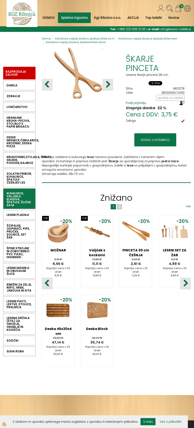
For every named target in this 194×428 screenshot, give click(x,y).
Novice (173, 17)
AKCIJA (133, 17)
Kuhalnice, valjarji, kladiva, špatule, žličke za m (84, 38)
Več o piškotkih (171, 422)
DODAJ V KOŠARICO (155, 140)
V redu (148, 422)
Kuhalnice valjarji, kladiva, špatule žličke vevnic (76, 42)
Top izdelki (153, 17)
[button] (107, 85)
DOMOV (49, 17)
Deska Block (97, 328)
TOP (45, 218)
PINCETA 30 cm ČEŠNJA (135, 253)
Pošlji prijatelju (136, 103)
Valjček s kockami (97, 253)
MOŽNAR (58, 250)
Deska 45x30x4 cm (58, 331)
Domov (46, 38)
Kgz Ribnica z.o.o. (107, 17)
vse (188, 206)
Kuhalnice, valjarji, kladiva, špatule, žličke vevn (147, 38)
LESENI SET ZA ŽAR (174, 253)
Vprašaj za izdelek (170, 98)
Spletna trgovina (74, 17)
